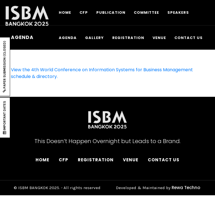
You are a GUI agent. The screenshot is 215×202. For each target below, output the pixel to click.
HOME (65, 12)
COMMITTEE (146, 12)
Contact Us (163, 160)
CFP (84, 12)
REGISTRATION (128, 37)
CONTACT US (188, 37)
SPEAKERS (178, 12)
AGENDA (68, 37)
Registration (96, 160)
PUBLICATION (110, 12)
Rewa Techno (186, 187)
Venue (130, 160)
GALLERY (94, 37)
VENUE (159, 37)
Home (42, 160)
